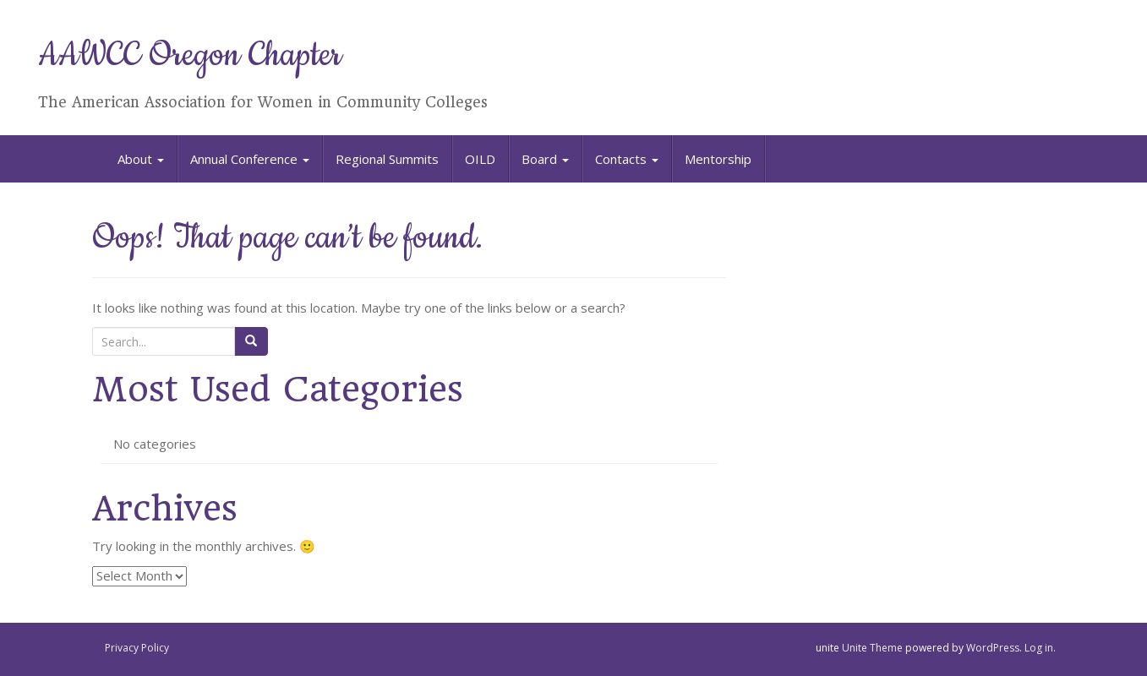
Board (545, 158)
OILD (480, 158)
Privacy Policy (137, 648)
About (140, 158)
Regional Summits (387, 158)
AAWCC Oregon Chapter (189, 55)
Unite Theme (872, 648)
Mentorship (718, 158)
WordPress (992, 648)
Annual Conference (249, 158)
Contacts (626, 158)
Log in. (1040, 648)
